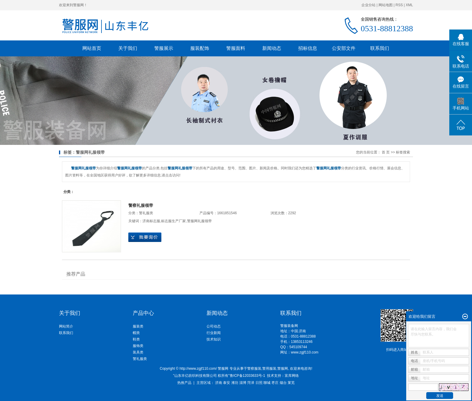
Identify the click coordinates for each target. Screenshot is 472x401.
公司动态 (213, 326)
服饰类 (138, 346)
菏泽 (250, 383)
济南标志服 (151, 221)
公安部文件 (343, 48)
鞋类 (136, 339)
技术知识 (213, 339)
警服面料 (235, 48)
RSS (399, 5)
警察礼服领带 (140, 205)
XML (409, 5)
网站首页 (91, 48)
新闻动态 (271, 48)
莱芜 (291, 383)
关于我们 (127, 48)
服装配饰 (199, 48)
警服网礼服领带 (199, 221)
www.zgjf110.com (304, 352)
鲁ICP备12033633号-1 (247, 376)
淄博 (242, 383)
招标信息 (307, 48)
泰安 (226, 383)
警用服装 (269, 368)
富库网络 (292, 376)
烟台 (283, 383)
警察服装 (254, 368)
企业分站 (368, 5)
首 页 (386, 152)
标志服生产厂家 (173, 221)
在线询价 (144, 237)
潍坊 (234, 383)
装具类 (138, 352)
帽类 (136, 333)
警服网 (282, 368)
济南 (218, 383)
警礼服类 (146, 213)
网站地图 (385, 5)
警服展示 (163, 48)
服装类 (138, 326)
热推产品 (184, 383)
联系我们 (379, 48)
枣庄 (274, 383)
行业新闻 (213, 333)
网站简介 (66, 326)
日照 (259, 383)
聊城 (267, 383)
